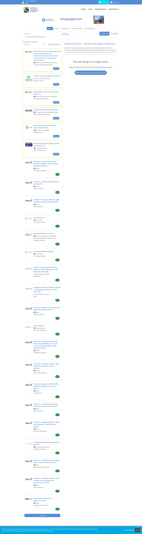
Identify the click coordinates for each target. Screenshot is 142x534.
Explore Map (65, 28)
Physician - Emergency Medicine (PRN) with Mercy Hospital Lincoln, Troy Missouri (46, 386)
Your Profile (100, 9)
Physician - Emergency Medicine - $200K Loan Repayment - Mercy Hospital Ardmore (46, 424)
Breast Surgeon (39, 325)
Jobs (90, 9)
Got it (137, 530)
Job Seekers (103, 2)
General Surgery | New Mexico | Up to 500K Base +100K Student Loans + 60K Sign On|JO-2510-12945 (46, 269)
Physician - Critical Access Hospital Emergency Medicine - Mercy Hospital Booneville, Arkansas (46, 164)
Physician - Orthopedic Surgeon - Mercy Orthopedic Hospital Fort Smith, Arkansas (46, 366)
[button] (114, 34)
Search (50, 28)
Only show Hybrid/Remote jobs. (35, 37)
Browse (56, 28)
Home (83, 9)
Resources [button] (113, 9)
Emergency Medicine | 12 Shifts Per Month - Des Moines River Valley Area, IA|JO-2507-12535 (47, 289)
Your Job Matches (76, 28)
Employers (115, 2)
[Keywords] (42, 34)
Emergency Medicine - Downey (43, 233)
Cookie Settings (128, 530)
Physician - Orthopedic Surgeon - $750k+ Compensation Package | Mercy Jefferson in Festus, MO (47, 480)
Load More (42, 515)
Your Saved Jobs (89, 28)
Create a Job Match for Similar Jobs (90, 73)
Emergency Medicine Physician (44, 251)
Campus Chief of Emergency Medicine (46, 110)
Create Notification (54, 44)
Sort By (26, 44)
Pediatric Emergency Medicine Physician (47, 76)
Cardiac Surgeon (39, 218)
